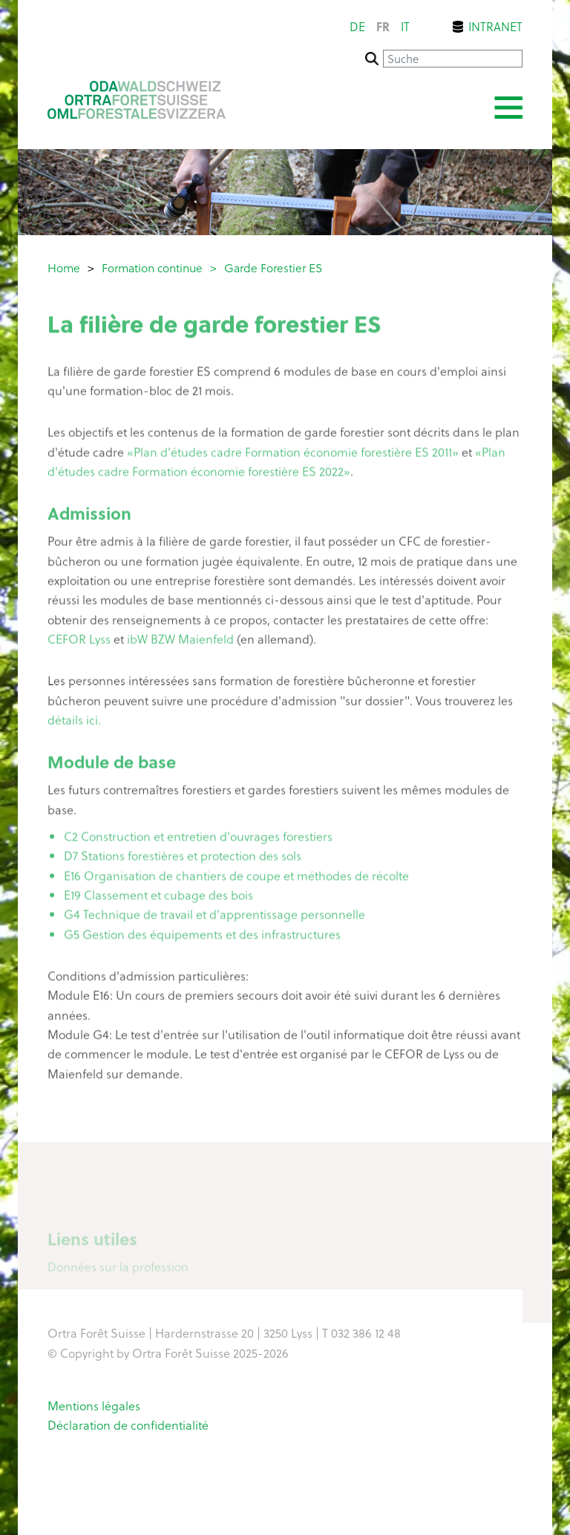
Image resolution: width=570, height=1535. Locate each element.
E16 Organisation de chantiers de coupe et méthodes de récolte (236, 878)
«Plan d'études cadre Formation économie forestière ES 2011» (293, 454)
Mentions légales (94, 1405)
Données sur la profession (118, 1270)
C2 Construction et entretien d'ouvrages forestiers (198, 839)
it (405, 26)
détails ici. (74, 723)
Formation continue (152, 267)
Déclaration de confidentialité (128, 1424)
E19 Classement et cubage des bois (158, 898)
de (357, 26)
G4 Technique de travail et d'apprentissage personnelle (214, 917)
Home (64, 267)
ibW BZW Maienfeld (180, 642)
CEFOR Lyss (79, 642)
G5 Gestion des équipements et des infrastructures (202, 937)
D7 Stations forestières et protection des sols (182, 858)
